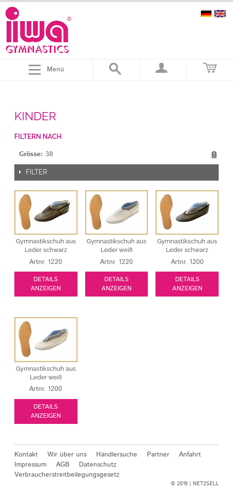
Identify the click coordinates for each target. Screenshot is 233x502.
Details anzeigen (46, 284)
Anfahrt (190, 454)
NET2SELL (206, 484)
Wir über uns (67, 454)
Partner (158, 454)
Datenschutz (98, 464)
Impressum (30, 464)
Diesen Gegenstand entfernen (214, 155)
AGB (62, 464)
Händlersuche (116, 454)
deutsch (206, 13)
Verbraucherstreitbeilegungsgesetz (67, 474)
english (220, 13)
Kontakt (26, 454)
